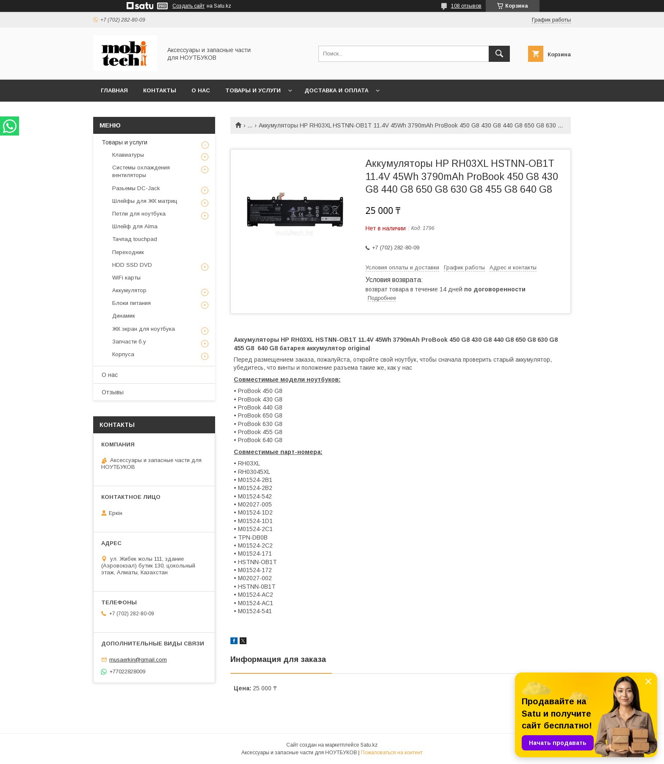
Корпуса (123, 354)
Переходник (128, 252)
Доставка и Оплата (336, 90)
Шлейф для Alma (135, 226)
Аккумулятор (129, 290)
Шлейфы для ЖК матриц (144, 201)
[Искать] (499, 54)
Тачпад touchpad (134, 239)
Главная (114, 90)
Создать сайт (188, 6)
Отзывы (113, 392)
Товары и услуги (253, 90)
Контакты (159, 90)
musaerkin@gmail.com (138, 659)
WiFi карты (126, 277)
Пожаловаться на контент (392, 753)
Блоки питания (131, 303)
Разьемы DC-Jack (136, 188)
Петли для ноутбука (139, 213)
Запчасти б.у (129, 341)
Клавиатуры (128, 155)
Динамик (123, 316)
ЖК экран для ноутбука (143, 329)
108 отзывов (466, 6)
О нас (200, 90)
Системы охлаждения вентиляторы (141, 171)
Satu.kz (369, 745)
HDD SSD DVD (132, 265)
